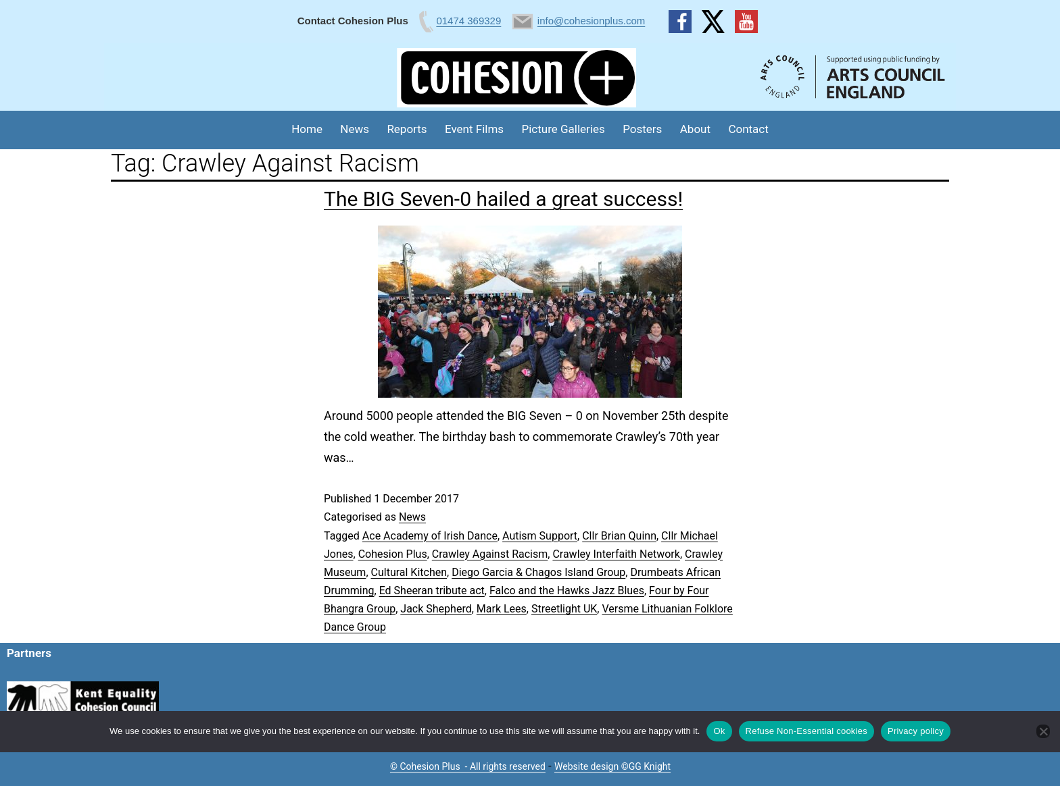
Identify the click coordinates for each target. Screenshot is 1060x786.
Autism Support (539, 535)
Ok (719, 731)
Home (306, 129)
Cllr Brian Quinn (619, 535)
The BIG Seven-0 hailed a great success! (503, 199)
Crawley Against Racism (490, 554)
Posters (642, 129)
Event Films (474, 129)
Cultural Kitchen (409, 572)
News (354, 129)
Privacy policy (916, 731)
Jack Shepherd (435, 608)
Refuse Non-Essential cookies (806, 731)
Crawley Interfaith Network (616, 554)
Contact (748, 129)
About (695, 129)
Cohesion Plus (392, 554)
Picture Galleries (562, 129)
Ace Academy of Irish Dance (430, 535)
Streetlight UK (564, 608)
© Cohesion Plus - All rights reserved (468, 766)
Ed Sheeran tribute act (432, 590)
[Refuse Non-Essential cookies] (1043, 731)
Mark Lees (502, 608)
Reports (407, 129)
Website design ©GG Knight (612, 766)
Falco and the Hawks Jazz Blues (566, 590)
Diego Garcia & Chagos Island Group (538, 572)
